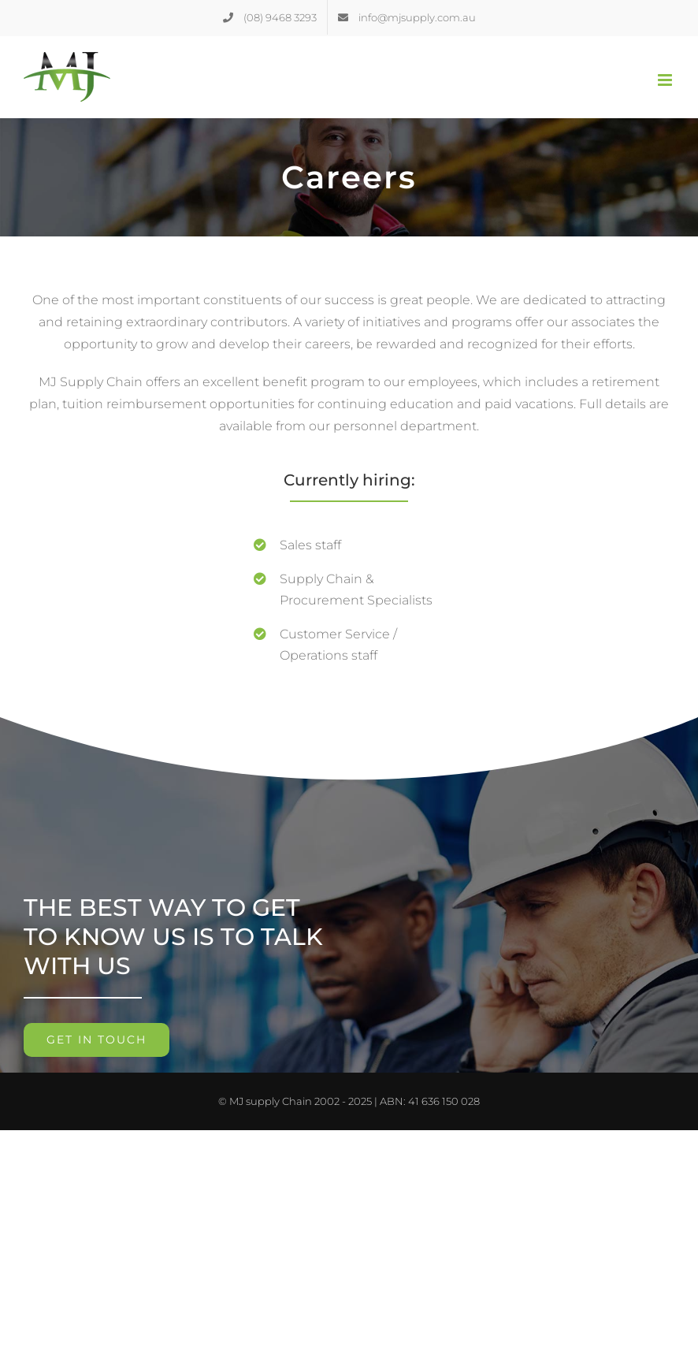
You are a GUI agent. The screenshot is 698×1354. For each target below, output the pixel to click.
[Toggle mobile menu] (666, 80)
